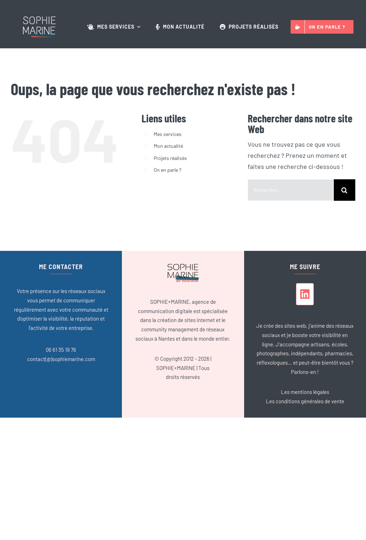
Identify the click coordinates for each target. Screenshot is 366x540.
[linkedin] (305, 294)
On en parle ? (167, 170)
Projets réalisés (170, 158)
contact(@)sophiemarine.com (61, 359)
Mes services (168, 134)
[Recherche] (344, 190)
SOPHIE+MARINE (176, 368)
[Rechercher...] (291, 190)
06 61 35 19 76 (61, 349)
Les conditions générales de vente (305, 401)
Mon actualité (168, 146)
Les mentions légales (305, 392)
